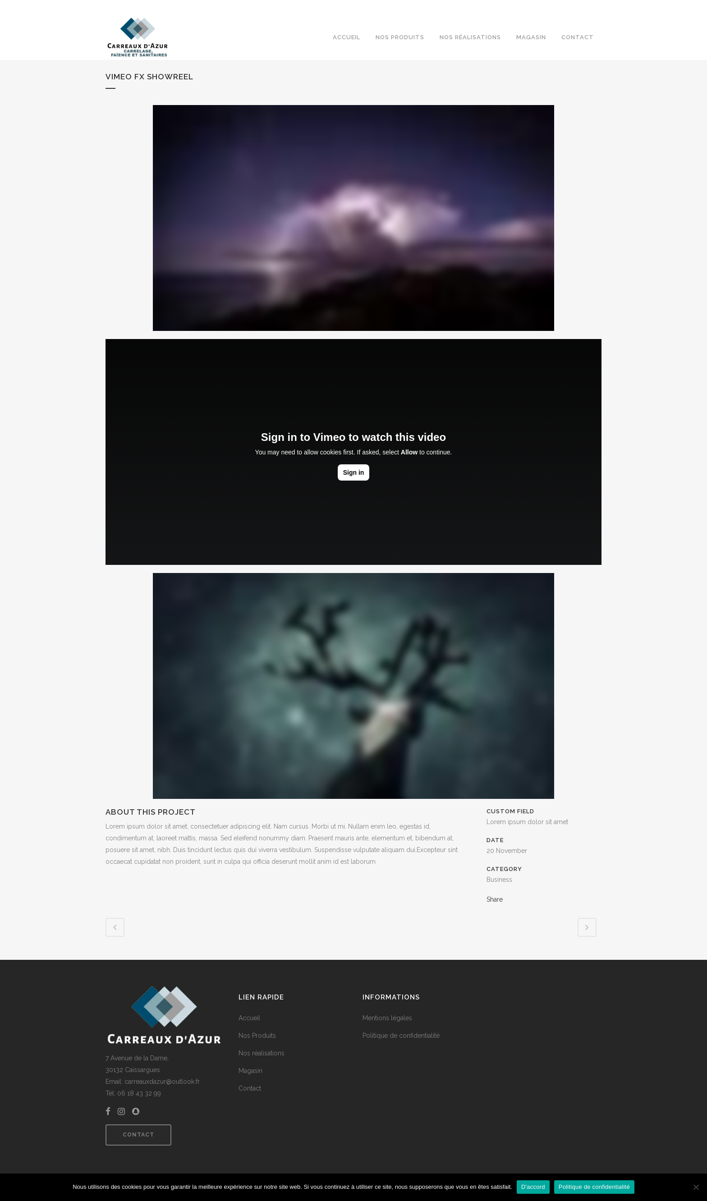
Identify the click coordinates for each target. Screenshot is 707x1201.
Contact (138, 1135)
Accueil (249, 1018)
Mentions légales (387, 1018)
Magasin (250, 1070)
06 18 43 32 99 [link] (139, 1093)
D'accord (533, 1186)
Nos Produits (257, 1035)
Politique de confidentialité (401, 1035)
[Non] (695, 1187)
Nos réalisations (262, 1053)
